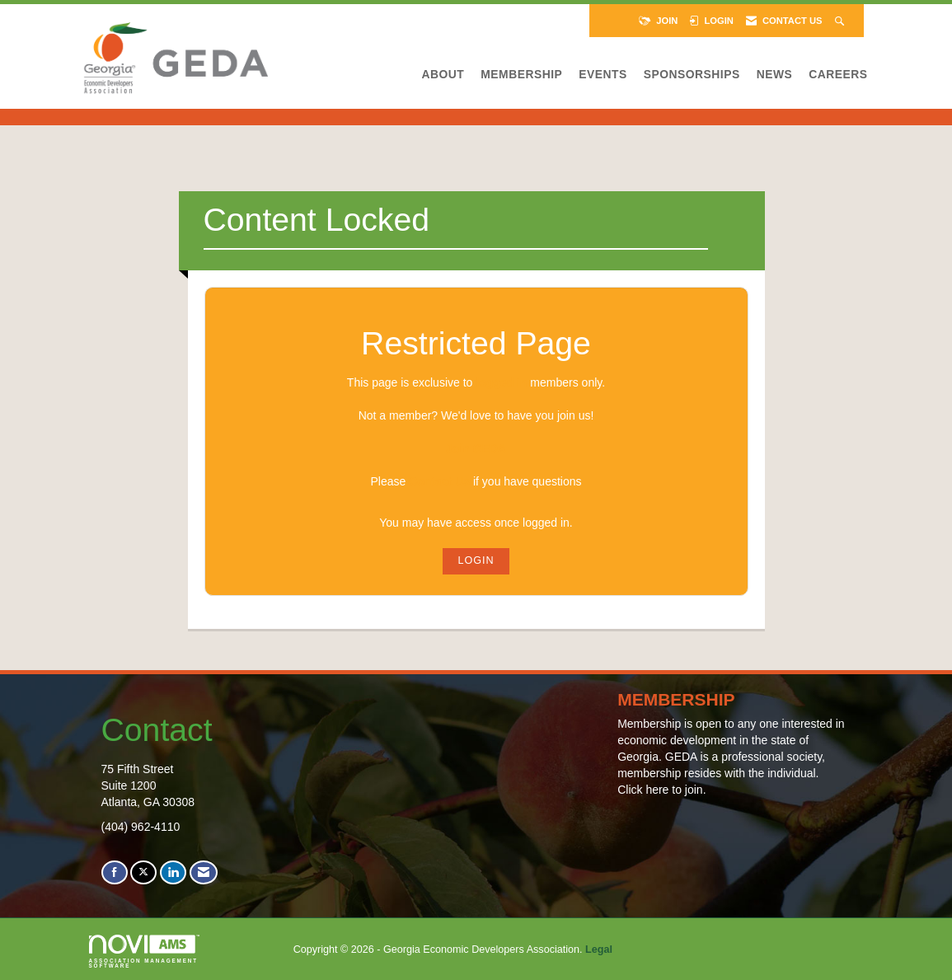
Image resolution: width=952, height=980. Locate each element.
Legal (598, 949)
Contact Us (439, 481)
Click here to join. (661, 789)
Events (602, 74)
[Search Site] (841, 21)
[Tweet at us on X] (143, 872)
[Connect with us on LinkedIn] (173, 872)
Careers (838, 74)
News (775, 74)
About (443, 74)
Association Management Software (144, 952)
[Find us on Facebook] (114, 872)
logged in (501, 382)
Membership (521, 74)
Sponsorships (692, 74)
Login (475, 560)
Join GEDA (476, 448)
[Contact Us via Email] (204, 872)
